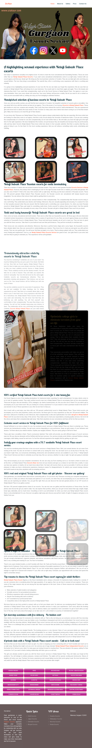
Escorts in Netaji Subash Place (73, 105)
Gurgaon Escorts (9, 722)
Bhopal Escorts (32, 724)
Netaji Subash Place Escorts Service (44, 232)
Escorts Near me (33, 463)
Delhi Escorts (32, 716)
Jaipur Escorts (32, 719)
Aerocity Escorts (55, 722)
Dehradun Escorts (33, 722)
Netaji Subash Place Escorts (23, 77)
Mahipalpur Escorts (56, 719)
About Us (60, 4)
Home (52, 4)
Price (74, 4)
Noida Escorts (54, 724)
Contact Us (82, 4)
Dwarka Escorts (55, 716)
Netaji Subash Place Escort (13, 580)
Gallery (68, 4)
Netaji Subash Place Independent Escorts (70, 646)
